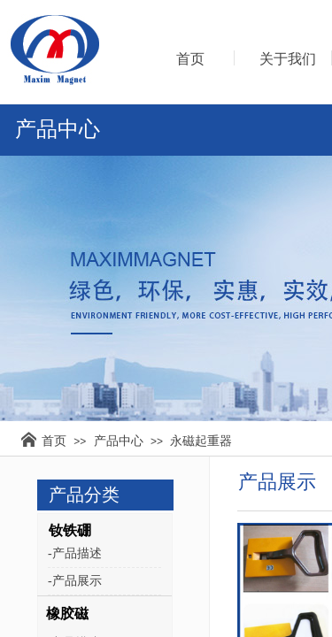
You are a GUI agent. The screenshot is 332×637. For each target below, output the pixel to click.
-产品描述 (75, 553)
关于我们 (287, 58)
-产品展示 (75, 580)
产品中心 (118, 441)
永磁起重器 (201, 441)
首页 (54, 441)
